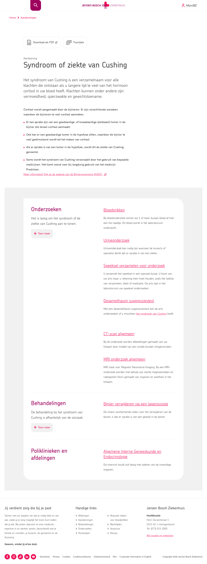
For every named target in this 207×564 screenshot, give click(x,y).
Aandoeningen (85, 520)
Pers (115, 556)
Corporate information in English (135, 556)
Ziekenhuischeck (102, 556)
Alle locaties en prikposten (160, 535)
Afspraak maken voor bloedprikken (119, 517)
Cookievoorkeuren (82, 556)
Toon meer (43, 235)
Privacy (56, 556)
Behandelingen (86, 524)
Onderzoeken (85, 528)
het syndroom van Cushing (151, 314)
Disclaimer (45, 556)
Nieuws (114, 533)
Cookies (66, 556)
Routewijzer (84, 533)
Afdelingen (83, 515)
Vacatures (115, 528)
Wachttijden (116, 524)
